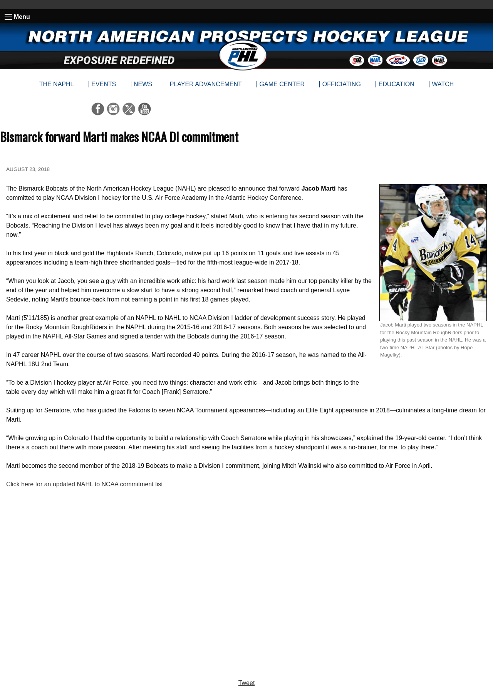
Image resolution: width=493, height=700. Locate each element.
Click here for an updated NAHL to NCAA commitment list (84, 484)
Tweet (246, 683)
